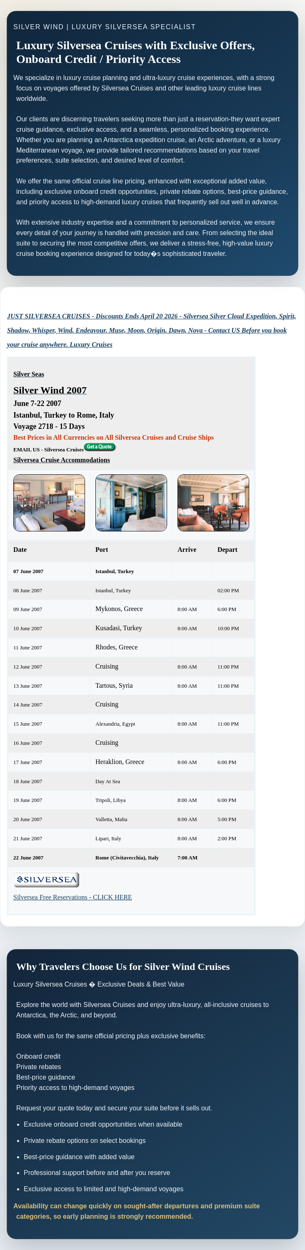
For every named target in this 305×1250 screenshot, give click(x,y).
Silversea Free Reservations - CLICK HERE (72, 897)
